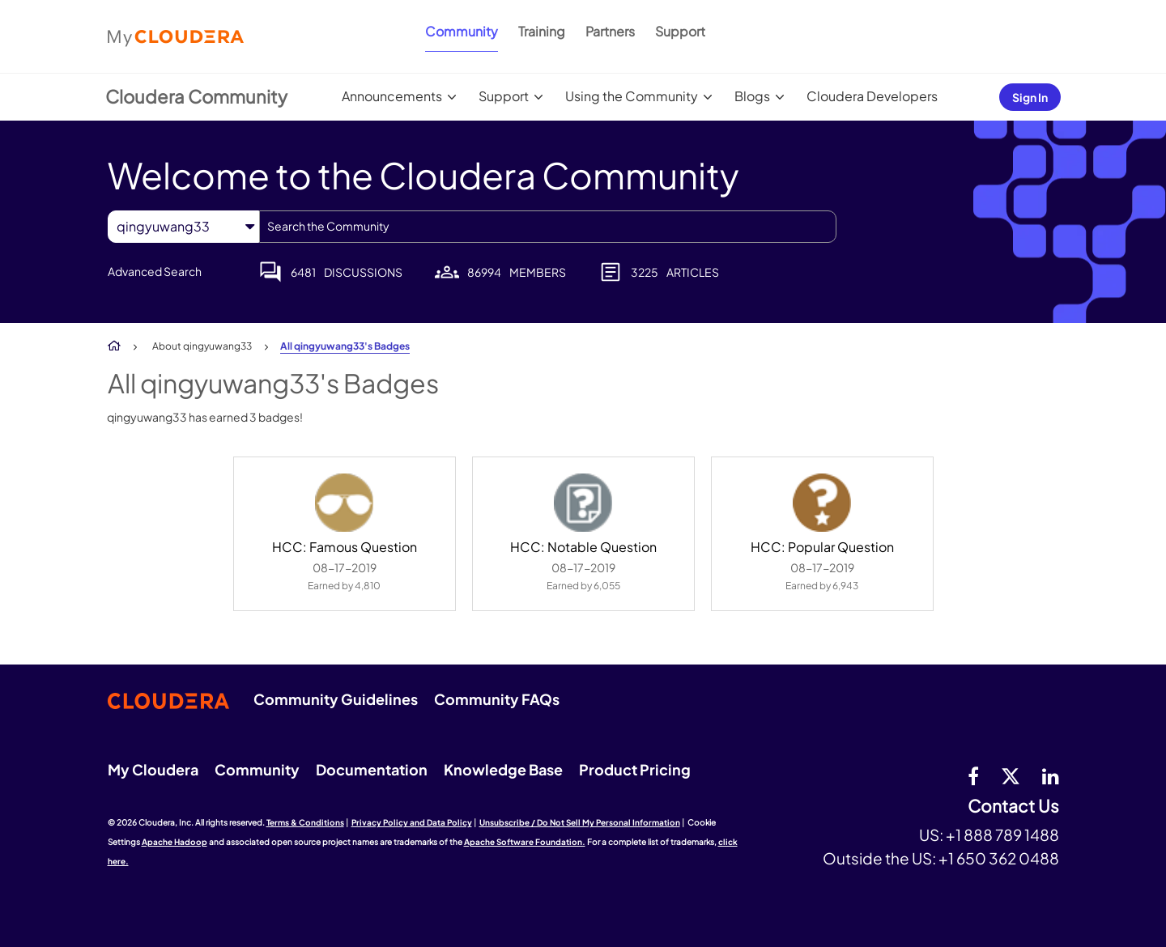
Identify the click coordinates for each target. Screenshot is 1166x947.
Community (461, 31)
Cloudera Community (196, 96)
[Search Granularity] (183, 226)
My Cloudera (153, 769)
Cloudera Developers (872, 95)
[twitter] (1010, 775)
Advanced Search (155, 271)
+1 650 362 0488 (998, 858)
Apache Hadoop (174, 842)
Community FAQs (497, 699)
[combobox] (547, 226)
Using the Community (631, 95)
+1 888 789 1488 (1002, 834)
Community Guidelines (335, 699)
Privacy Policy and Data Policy (411, 822)
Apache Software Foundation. (524, 842)
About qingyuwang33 (202, 346)
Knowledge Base (503, 769)
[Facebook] (973, 775)
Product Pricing (635, 769)
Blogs (752, 95)
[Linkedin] (1050, 775)
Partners (610, 31)
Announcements (392, 95)
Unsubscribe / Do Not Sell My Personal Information (579, 822)
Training (541, 31)
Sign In (1030, 97)
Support (680, 31)
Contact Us (1013, 806)
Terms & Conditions (305, 822)
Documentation (372, 769)
